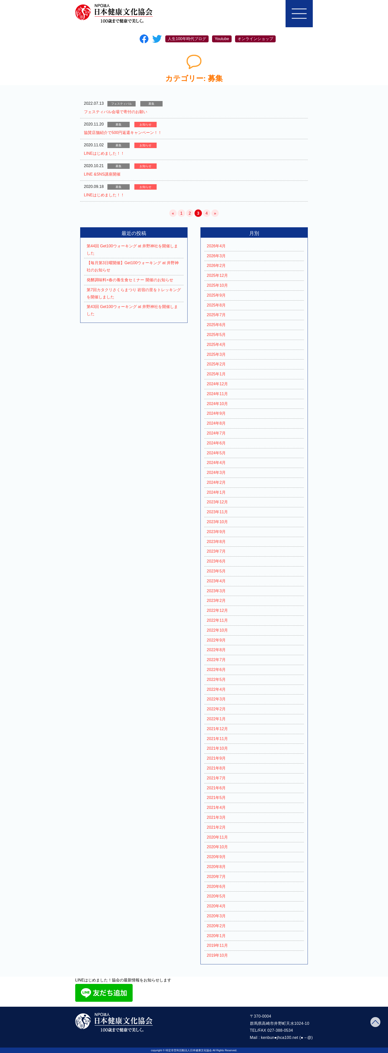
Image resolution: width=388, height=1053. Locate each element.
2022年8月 (216, 650)
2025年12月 (217, 275)
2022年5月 (216, 679)
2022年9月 (216, 640)
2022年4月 (216, 689)
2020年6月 (216, 886)
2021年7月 (216, 778)
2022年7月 (216, 660)
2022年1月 (216, 719)
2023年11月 (217, 512)
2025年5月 (216, 335)
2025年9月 (216, 295)
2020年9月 (216, 857)
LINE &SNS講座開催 (102, 174)
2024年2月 (216, 482)
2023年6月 (216, 561)
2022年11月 (217, 620)
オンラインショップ (255, 39)
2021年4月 (216, 807)
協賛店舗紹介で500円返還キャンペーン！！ (123, 132)
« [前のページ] (173, 213)
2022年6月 (216, 670)
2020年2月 (216, 926)
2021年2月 (216, 827)
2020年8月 (216, 867)
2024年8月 (216, 423)
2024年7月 (216, 433)
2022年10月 (217, 630)
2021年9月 (216, 758)
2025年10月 (217, 285)
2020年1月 (216, 936)
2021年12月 (217, 729)
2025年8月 (216, 305)
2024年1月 (216, 492)
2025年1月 (216, 374)
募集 (151, 103)
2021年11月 (217, 739)
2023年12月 (217, 502)
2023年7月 (216, 551)
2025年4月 (216, 344)
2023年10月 (217, 522)
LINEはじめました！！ (104, 153)
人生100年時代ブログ (187, 39)
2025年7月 (216, 315)
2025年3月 (216, 354)
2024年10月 (217, 404)
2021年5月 (216, 798)
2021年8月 (216, 768)
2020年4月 (216, 906)
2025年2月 (216, 364)
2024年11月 (217, 394)
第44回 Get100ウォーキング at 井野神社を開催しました (132, 249)
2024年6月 (216, 443)
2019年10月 (217, 955)
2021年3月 (216, 817)
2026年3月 (216, 256)
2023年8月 (216, 541)
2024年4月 (216, 463)
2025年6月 (216, 325)
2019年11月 (217, 945)
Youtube (222, 39)
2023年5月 (216, 571)
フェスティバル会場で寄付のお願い (115, 112)
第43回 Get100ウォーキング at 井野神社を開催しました (132, 310)
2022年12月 (217, 610)
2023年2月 (216, 600)
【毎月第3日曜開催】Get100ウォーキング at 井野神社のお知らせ (133, 266)
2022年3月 (216, 699)
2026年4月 (216, 246)
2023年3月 (216, 591)
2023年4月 (216, 581)
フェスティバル (121, 103)
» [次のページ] (215, 213)
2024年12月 (217, 384)
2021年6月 (216, 788)
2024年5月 (216, 453)
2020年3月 (216, 916)
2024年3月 (216, 472)
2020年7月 (216, 876)
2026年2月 (216, 265)
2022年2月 (216, 709)
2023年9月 (216, 532)
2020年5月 (216, 896)
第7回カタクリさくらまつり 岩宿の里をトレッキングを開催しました (134, 293)
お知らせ (145, 124)
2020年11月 (217, 837)
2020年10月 (217, 847)
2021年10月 (217, 748)
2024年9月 (216, 413)
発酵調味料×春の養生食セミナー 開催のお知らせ (130, 280)
